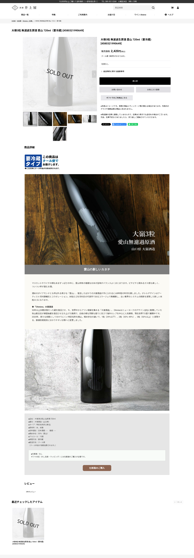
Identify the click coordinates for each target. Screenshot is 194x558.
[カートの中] (172, 8)
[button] (169, 14)
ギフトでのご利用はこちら (116, 98)
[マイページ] (178, 8)
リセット (178, 502)
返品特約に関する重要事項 (112, 71)
